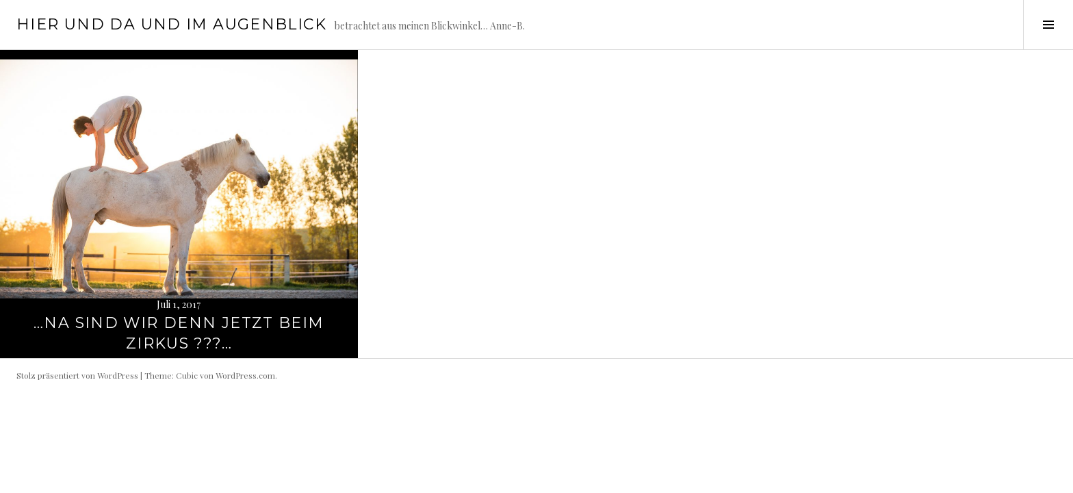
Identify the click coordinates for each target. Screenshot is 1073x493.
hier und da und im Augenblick (171, 24)
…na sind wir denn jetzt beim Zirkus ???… (179, 333)
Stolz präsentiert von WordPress (77, 375)
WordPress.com (245, 375)
